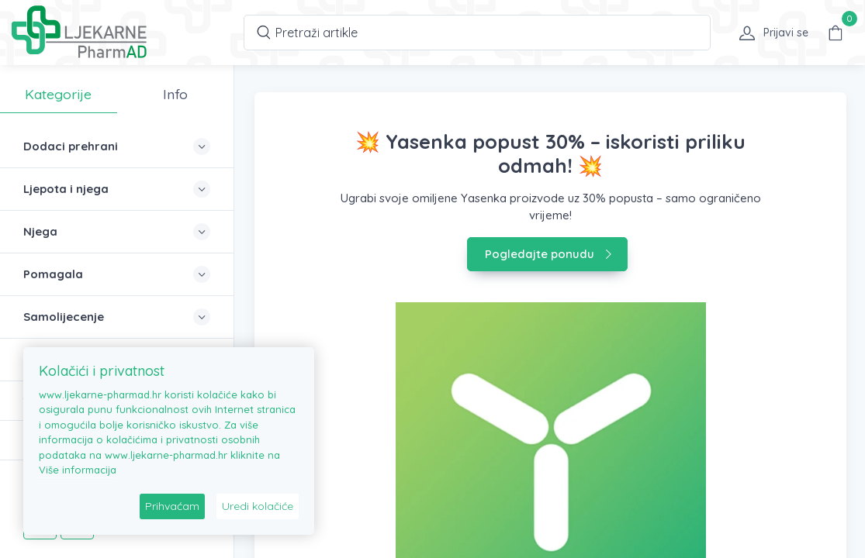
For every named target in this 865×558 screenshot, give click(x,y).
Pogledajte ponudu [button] (549, 253)
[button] (768, 32)
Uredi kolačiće (257, 506)
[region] (117, 300)
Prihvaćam (172, 506)
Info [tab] (175, 93)
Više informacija (77, 469)
